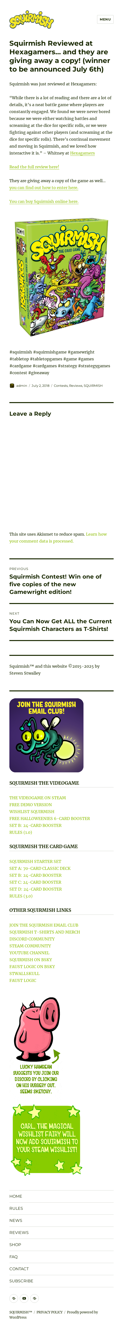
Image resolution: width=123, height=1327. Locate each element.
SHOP (15, 1244)
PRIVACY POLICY (49, 1312)
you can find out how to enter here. (43, 187)
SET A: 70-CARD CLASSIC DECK (40, 868)
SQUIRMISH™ (20, 1312)
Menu (105, 19)
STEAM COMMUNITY (30, 945)
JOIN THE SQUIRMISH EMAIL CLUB (43, 925)
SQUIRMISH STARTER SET (35, 861)
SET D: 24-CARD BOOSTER (35, 889)
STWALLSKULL (24, 973)
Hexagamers (82, 153)
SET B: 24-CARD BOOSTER (35, 825)
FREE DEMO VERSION (30, 804)
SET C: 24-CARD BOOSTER (35, 882)
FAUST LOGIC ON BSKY (32, 966)
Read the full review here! (34, 166)
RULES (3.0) (21, 896)
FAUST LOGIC (22, 980)
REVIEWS (19, 1232)
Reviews (75, 386)
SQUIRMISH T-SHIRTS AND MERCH (44, 932)
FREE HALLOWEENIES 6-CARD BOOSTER (49, 818)
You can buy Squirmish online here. (44, 201)
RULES (16, 1208)
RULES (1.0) (20, 832)
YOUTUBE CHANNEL (29, 952)
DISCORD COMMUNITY (32, 939)
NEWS (15, 1220)
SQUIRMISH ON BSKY (30, 959)
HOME (15, 1196)
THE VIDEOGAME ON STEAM (37, 797)
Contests (61, 386)
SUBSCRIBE (21, 1281)
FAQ (13, 1256)
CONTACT (19, 1269)
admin (21, 386)
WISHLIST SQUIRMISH (31, 811)
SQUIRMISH (93, 386)
